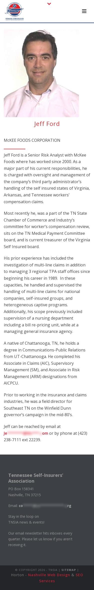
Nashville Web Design (49, 574)
